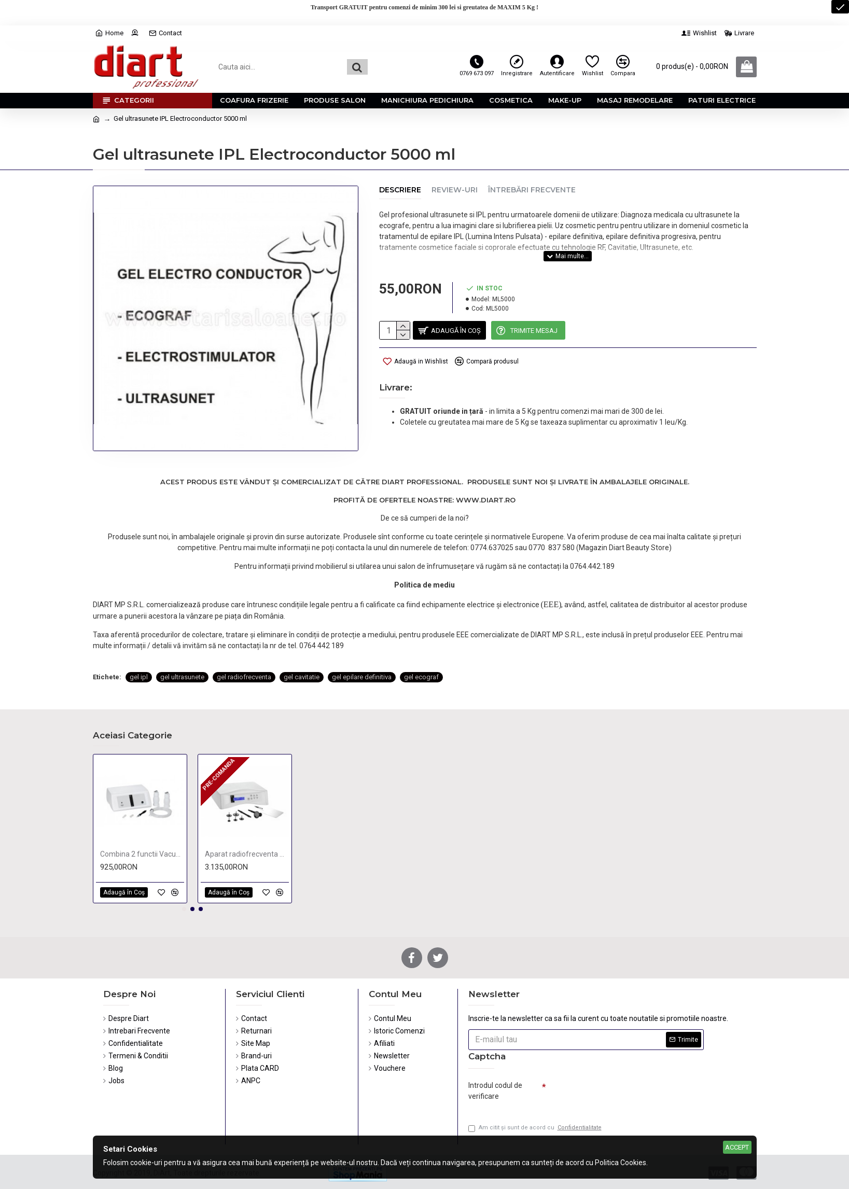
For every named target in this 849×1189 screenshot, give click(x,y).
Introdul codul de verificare (495, 1088)
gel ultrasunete (182, 653)
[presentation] (618, 1092)
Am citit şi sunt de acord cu (535, 1128)
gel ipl (139, 653)
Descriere (400, 190)
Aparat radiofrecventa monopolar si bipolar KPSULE (247, 851)
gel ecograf (421, 653)
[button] (184, 906)
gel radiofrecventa (244, 653)
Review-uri (455, 190)
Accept (737, 1147)
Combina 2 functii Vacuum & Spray (142, 851)
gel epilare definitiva (362, 653)
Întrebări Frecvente (532, 190)
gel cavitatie (301, 653)
